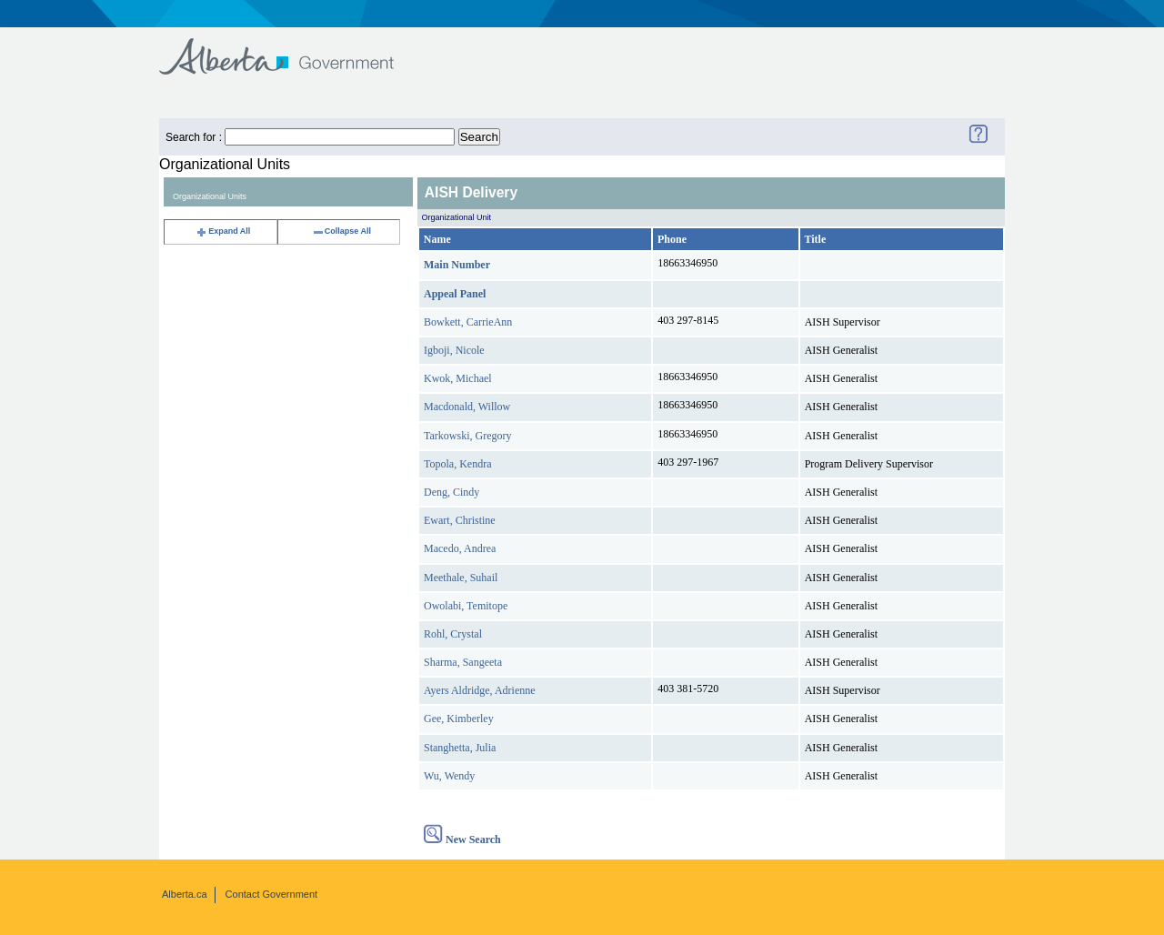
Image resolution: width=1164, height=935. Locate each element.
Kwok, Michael (458, 378)
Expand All (223, 231)
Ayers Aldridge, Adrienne (480, 690)
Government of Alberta (291, 47)
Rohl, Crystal (453, 634)
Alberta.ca (184, 894)
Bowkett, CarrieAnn (468, 322)
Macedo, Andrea (460, 548)
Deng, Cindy (451, 492)
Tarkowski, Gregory (467, 435)
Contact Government (272, 894)
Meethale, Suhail (460, 577)
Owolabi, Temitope (465, 605)
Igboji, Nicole (454, 350)
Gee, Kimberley (459, 718)
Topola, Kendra (457, 463)
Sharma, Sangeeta (463, 662)
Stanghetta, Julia (460, 747)
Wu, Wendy (449, 775)
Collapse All (341, 231)
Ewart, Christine (460, 520)
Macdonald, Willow (467, 406)
